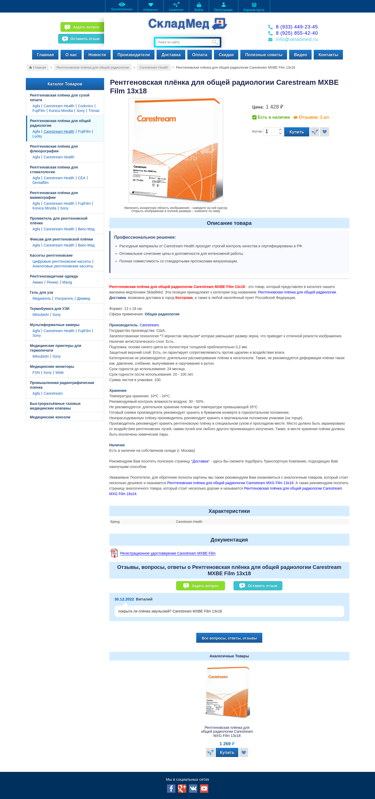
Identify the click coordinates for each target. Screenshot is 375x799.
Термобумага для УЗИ (50, 309)
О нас (71, 54)
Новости (97, 54)
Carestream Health (154, 67)
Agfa (36, 106)
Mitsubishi (41, 315)
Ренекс (52, 282)
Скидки (226, 54)
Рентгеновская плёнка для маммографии (54, 195)
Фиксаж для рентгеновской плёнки (61, 239)
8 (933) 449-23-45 (297, 26)
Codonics (85, 106)
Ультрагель (64, 298)
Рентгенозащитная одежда (54, 276)
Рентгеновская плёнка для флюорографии (54, 148)
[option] (229, 713)
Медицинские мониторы (52, 366)
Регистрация (223, 6)
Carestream (53, 393)
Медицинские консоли (50, 417)
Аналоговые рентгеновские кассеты (63, 266)
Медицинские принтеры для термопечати (55, 348)
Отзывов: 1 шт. (314, 117)
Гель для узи (41, 292)
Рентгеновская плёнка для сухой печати (60, 97)
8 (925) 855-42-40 (297, 33)
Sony (80, 111)
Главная (45, 54)
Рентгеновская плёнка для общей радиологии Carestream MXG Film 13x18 (230, 483)
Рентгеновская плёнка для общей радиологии (93, 67)
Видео (300, 54)
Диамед (83, 298)
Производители (133, 54)
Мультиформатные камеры (55, 325)
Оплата (199, 54)
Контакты (328, 54)
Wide (59, 372)
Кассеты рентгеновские (51, 255)
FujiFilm (39, 111)
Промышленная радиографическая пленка (62, 385)
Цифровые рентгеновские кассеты (62, 261)
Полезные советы (263, 54)
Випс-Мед (86, 229)
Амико (38, 282)
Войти (199, 6)
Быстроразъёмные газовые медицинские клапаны (55, 405)
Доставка (171, 54)
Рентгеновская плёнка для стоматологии (54, 169)
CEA (82, 178)
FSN (36, 372)
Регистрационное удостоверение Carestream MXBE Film (168, 553)
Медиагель (42, 298)
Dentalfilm (41, 183)
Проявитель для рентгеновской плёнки (59, 220)
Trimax (93, 111)
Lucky (37, 136)
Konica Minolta (61, 111)
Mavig (67, 282)
